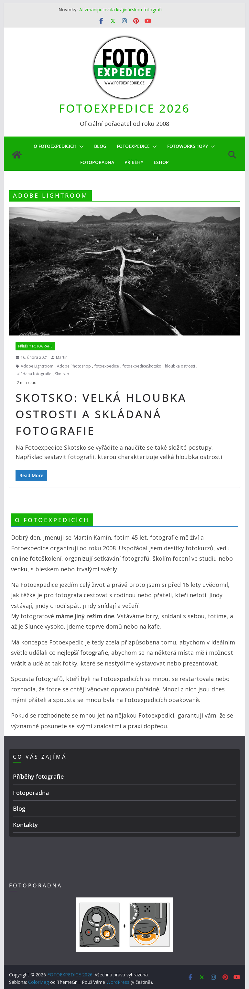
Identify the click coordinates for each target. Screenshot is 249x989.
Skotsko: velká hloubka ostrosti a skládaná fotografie (101, 414)
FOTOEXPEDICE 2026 (124, 108)
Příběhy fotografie (35, 346)
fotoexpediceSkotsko (142, 366)
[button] (80, 146)
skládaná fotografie (33, 374)
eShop (161, 162)
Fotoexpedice (133, 146)
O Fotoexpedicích (55, 146)
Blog (100, 146)
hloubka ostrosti (180, 366)
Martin (62, 357)
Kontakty (25, 825)
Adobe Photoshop (74, 366)
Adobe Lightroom (37, 366)
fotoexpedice (106, 366)
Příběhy (133, 162)
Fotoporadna (97, 162)
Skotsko (62, 374)
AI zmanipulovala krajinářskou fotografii (121, 9)
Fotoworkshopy (187, 146)
